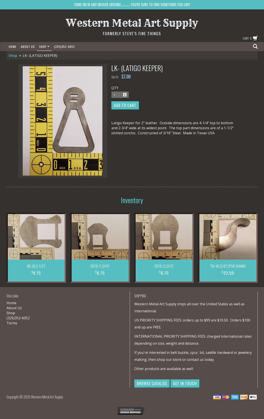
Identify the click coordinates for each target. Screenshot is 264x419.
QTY (114, 88)
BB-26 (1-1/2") (36, 266)
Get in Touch (185, 383)
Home (12, 46)
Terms (12, 323)
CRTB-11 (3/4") (100, 266)
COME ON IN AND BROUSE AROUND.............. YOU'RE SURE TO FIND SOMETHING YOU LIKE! (132, 4)
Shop (44, 46)
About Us (28, 46)
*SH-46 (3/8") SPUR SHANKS (228, 266)
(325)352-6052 (64, 46)
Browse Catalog (152, 383)
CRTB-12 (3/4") (164, 266)
